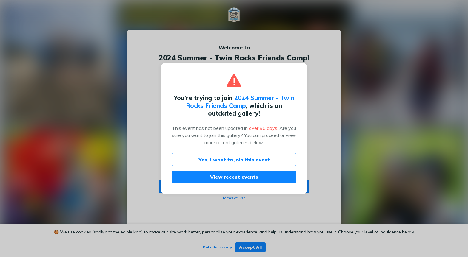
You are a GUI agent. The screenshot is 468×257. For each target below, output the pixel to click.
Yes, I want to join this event (234, 160)
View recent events (234, 177)
